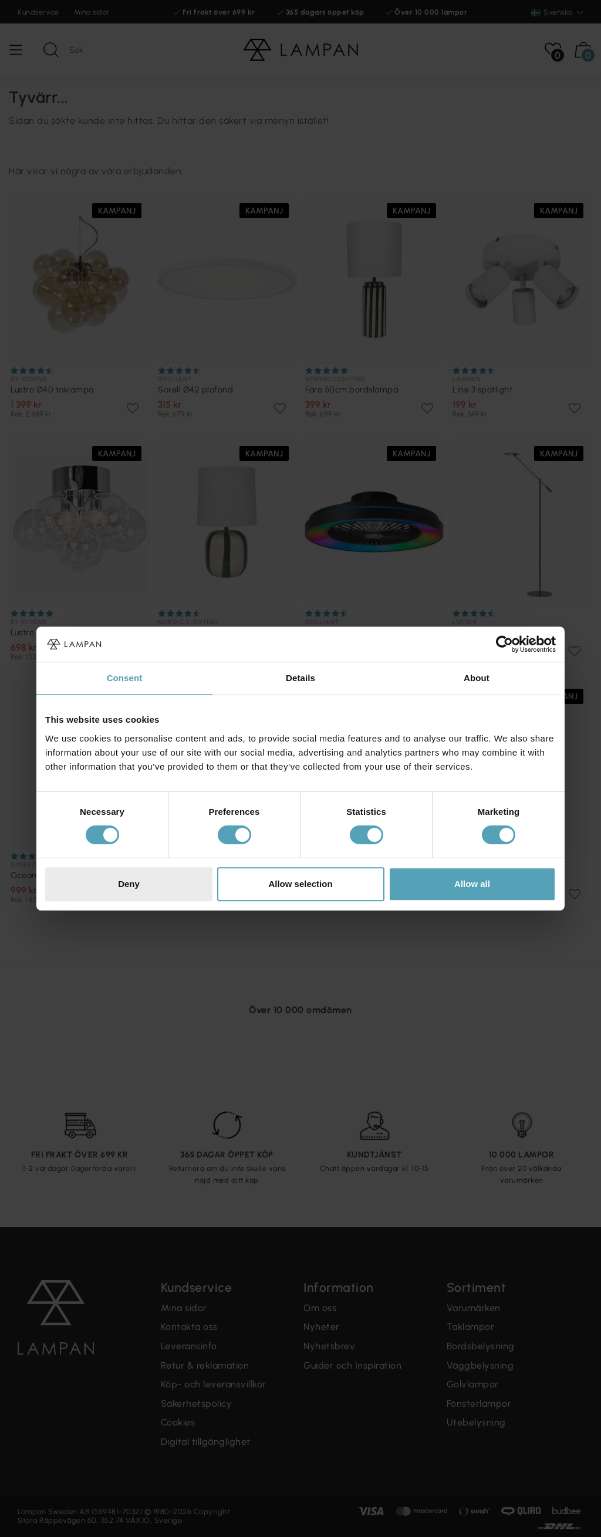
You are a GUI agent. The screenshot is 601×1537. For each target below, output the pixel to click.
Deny (129, 884)
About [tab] (476, 678)
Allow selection (300, 884)
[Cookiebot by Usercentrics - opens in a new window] (504, 644)
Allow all (472, 884)
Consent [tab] (125, 678)
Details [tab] (300, 678)
